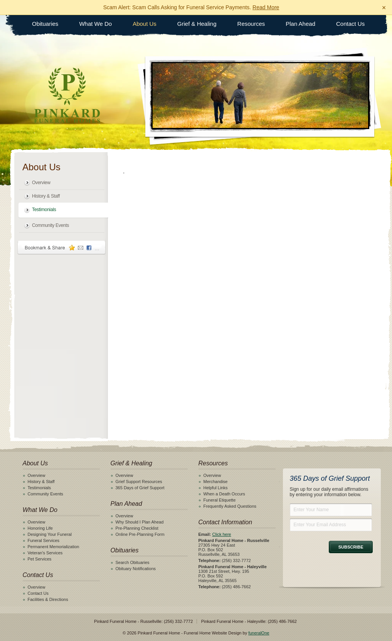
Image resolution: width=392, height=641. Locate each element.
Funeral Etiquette (220, 500)
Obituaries (45, 23)
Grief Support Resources (139, 481)
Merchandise (216, 481)
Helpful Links (216, 487)
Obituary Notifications (136, 568)
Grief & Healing (197, 23)
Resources (251, 23)
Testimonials (44, 209)
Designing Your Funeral (50, 534)
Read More (265, 7)
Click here (221, 534)
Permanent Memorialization (53, 546)
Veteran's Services (45, 552)
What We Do (95, 23)
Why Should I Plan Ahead (140, 522)
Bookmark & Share (61, 247)
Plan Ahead (300, 23)
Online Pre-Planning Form (140, 534)
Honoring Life (40, 528)
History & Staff (46, 196)
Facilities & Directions (48, 599)
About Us (144, 23)
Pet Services (40, 559)
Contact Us (350, 23)
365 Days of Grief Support (140, 487)
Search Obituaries (133, 562)
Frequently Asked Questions (230, 506)
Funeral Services (44, 540)
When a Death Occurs (224, 494)
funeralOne (258, 633)
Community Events (50, 225)
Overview (41, 182)
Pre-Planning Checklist (137, 528)
